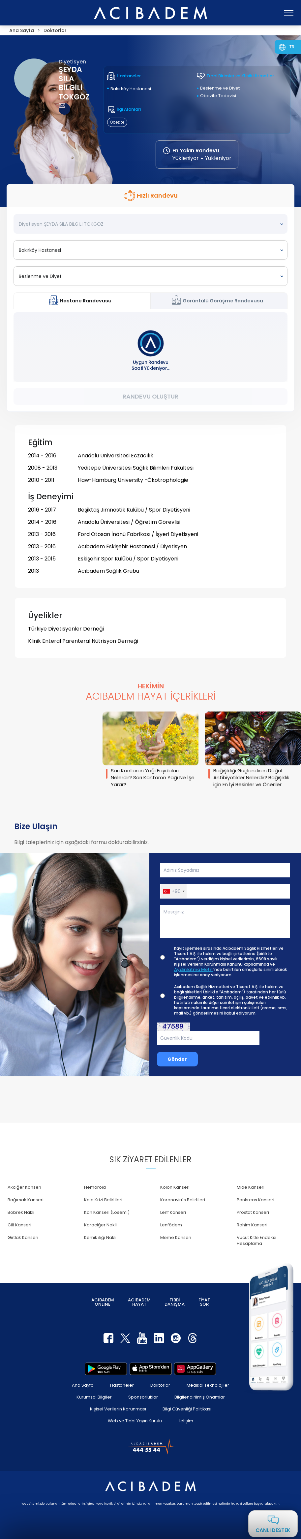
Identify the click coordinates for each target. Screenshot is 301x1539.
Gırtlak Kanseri (23, 1237)
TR (291, 47)
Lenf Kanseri (173, 1212)
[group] (150, 750)
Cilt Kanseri (19, 1225)
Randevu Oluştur (150, 396)
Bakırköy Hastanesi (130, 89)
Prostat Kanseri (253, 1212)
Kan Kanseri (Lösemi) (107, 1212)
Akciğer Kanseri (24, 1187)
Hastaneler (122, 1385)
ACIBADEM (102, 1302)
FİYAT (204, 1302)
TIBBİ (175, 1302)
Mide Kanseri (250, 1187)
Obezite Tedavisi (218, 96)
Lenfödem (171, 1225)
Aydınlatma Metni (193, 969)
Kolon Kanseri (175, 1187)
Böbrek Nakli (21, 1212)
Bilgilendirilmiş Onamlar (199, 1397)
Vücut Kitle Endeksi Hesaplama (256, 1240)
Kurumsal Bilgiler (94, 1397)
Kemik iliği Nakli (100, 1237)
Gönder (177, 1059)
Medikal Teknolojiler (208, 1385)
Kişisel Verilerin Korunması (118, 1409)
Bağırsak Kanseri (26, 1200)
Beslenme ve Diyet (220, 88)
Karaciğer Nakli (100, 1225)
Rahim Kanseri (252, 1225)
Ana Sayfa (83, 1385)
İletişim (185, 1421)
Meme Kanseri (175, 1237)
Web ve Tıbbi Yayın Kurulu (135, 1421)
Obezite (117, 122)
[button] (174, 891)
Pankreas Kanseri (255, 1200)
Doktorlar (160, 1385)
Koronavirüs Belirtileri (182, 1200)
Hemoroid (95, 1187)
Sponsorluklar (143, 1397)
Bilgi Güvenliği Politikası (187, 1409)
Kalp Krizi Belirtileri (103, 1200)
